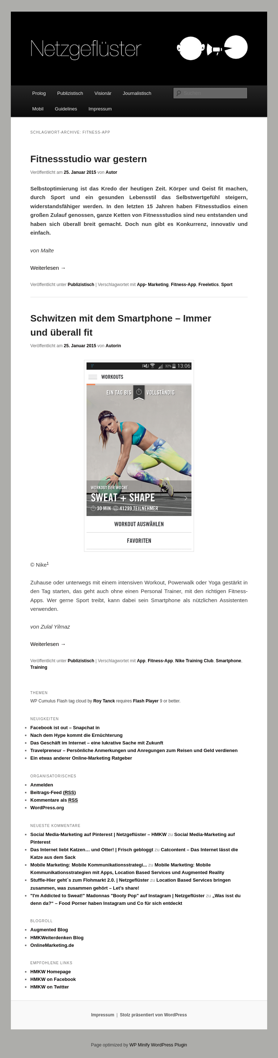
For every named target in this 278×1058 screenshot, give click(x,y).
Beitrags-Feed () (53, 792)
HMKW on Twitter (49, 987)
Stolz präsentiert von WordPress (153, 1014)
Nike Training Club (194, 660)
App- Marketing (152, 284)
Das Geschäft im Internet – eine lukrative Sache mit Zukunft (96, 743)
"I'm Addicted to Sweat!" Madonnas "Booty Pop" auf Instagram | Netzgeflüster (117, 895)
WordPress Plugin (169, 1044)
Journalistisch (137, 93)
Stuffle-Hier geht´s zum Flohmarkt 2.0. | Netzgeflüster (89, 880)
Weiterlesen (48, 268)
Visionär (102, 93)
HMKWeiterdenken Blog (57, 937)
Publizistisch (70, 93)
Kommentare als (54, 800)
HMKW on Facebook (53, 979)
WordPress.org (47, 807)
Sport (226, 284)
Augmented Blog (49, 929)
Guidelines (66, 109)
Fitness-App (183, 284)
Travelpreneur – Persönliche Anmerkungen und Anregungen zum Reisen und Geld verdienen (134, 750)
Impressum (100, 109)
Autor (111, 172)
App (141, 660)
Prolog (39, 93)
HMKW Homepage (50, 971)
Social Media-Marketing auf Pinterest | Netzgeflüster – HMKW (98, 834)
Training (38, 667)
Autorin (113, 345)
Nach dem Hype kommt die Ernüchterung (76, 735)
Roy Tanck (104, 701)
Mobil (37, 109)
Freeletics (208, 284)
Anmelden (41, 785)
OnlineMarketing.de (52, 945)
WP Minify (139, 1044)
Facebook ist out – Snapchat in (65, 727)
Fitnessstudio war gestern (88, 159)
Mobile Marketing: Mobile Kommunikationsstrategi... (88, 865)
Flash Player (146, 701)
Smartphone (228, 660)
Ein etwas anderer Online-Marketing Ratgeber (81, 758)
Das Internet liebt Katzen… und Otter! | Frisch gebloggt (91, 849)
